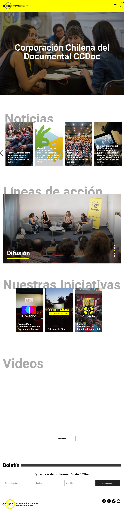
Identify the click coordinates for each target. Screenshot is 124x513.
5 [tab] (114, 256)
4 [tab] (114, 253)
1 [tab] (114, 245)
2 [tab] (114, 248)
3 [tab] (114, 250)
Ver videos (62, 439)
